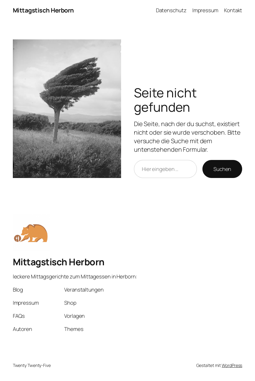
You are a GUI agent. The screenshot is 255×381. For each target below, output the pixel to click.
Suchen (222, 168)
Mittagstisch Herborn (43, 10)
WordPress (232, 365)
